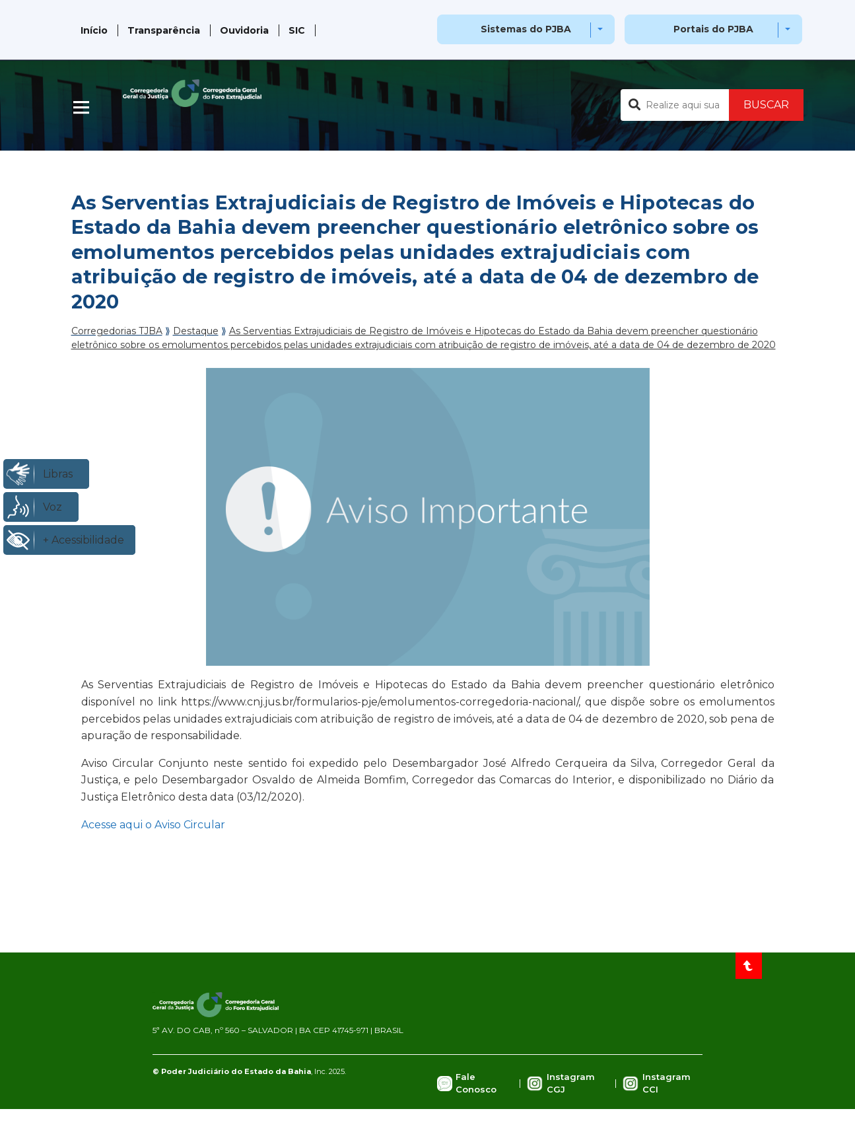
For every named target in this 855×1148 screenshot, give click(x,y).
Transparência (163, 30)
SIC (297, 30)
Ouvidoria (244, 30)
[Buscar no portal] (675, 105)
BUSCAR (766, 104)
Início (94, 30)
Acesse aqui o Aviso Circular (153, 824)
